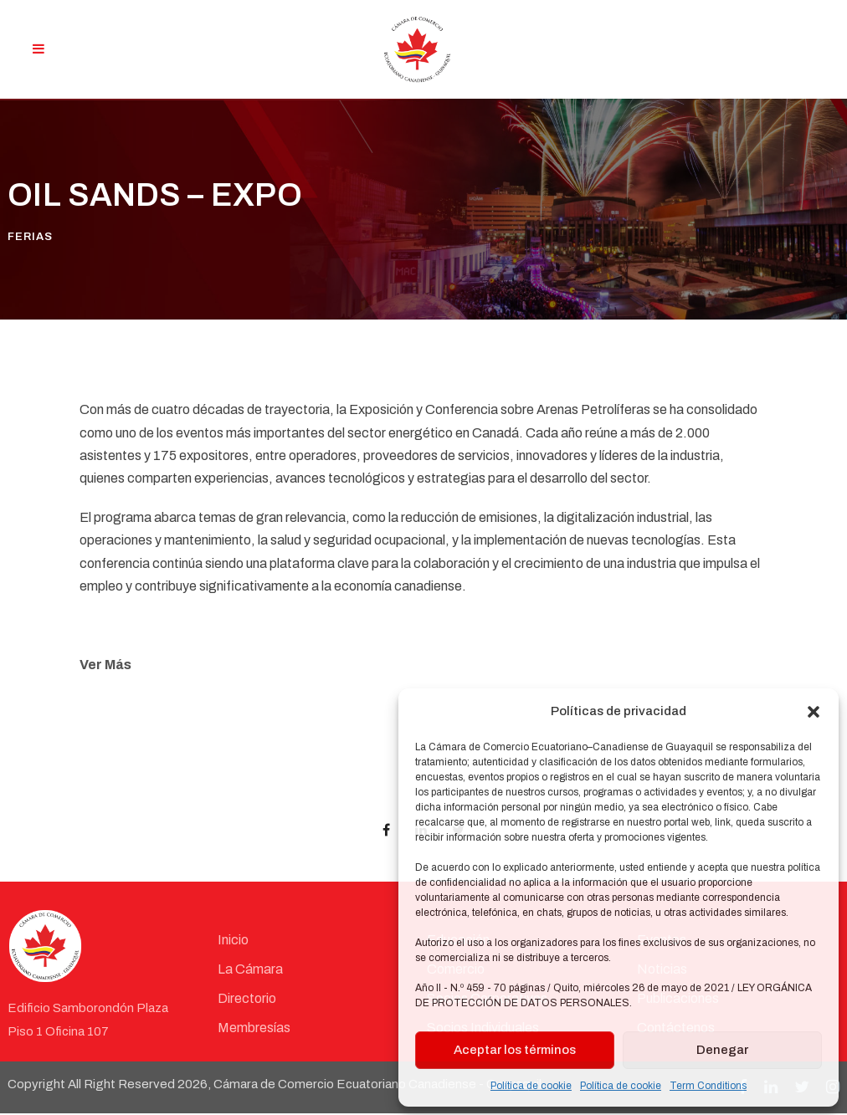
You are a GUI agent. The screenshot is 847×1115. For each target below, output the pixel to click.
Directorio (247, 1000)
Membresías (254, 1029)
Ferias (30, 238)
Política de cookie (531, 1086)
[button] (813, 711)
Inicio (233, 941)
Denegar (722, 1049)
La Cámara (250, 971)
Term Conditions (708, 1086)
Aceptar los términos (515, 1049)
